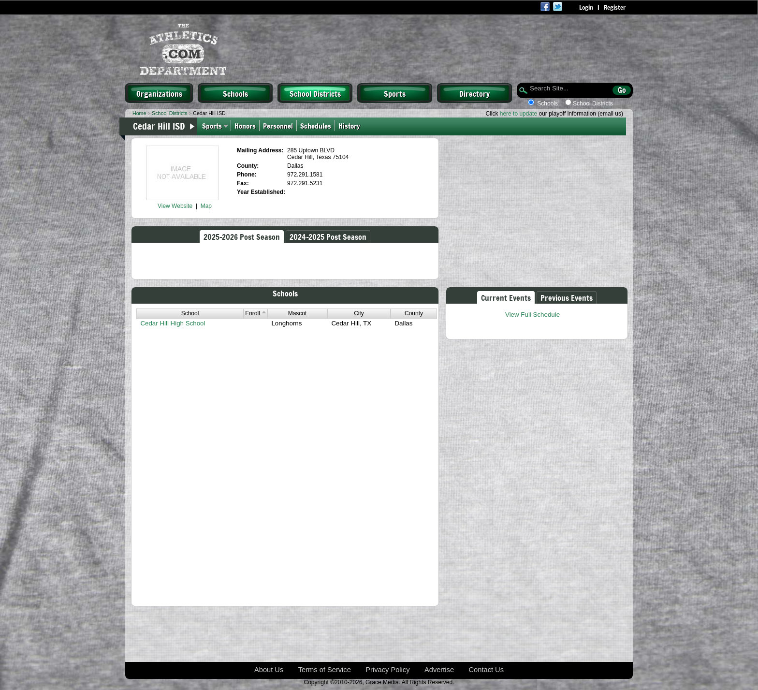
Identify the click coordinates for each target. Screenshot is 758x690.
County (414, 313)
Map (206, 206)
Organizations (159, 93)
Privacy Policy (387, 670)
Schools (235, 93)
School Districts (315, 93)
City (359, 313)
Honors (245, 125)
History (350, 125)
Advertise (439, 670)
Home (139, 113)
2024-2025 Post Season (328, 236)
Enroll (255, 313)
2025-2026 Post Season (242, 236)
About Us (268, 670)
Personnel (278, 125)
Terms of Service (324, 670)
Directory (474, 93)
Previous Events (566, 297)
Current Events (506, 297)
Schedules (315, 125)
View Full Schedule (532, 314)
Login (586, 7)
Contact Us (486, 670)
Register (615, 7)
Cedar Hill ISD (159, 125)
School (190, 313)
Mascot (297, 313)
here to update (518, 113)
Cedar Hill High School (172, 323)
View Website (175, 206)
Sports (395, 93)
